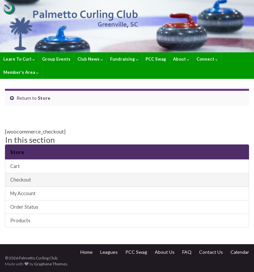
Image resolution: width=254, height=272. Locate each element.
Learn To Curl (19, 59)
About (181, 59)
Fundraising (124, 59)
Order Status (24, 207)
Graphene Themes (50, 263)
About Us (165, 252)
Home (86, 252)
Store (44, 98)
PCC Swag (156, 59)
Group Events (56, 59)
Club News (90, 59)
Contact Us (211, 252)
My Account (23, 193)
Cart (15, 166)
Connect (207, 59)
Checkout (20, 180)
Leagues (109, 252)
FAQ (186, 252)
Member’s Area (21, 72)
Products (20, 220)
